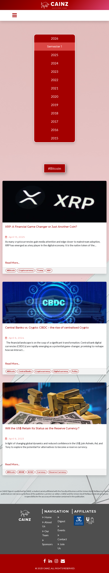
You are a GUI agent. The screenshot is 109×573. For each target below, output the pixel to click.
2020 (54, 96)
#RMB (21, 472)
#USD (30, 472)
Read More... (12, 262)
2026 (54, 38)
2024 (54, 63)
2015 (54, 138)
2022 (54, 80)
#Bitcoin (54, 168)
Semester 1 (54, 46)
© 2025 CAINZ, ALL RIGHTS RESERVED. (55, 568)
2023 (54, 71)
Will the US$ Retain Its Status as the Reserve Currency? (42, 428)
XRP (49, 270)
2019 (54, 105)
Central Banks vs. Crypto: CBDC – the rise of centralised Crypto (47, 327)
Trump (40, 270)
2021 (54, 88)
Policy (74, 371)
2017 (54, 121)
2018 (54, 113)
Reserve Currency (57, 472)
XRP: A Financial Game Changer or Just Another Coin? (41, 226)
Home (47, 517)
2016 (54, 130)
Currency (41, 472)
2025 (54, 55)
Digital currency (61, 371)
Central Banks (25, 371)
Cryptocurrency (26, 270)
